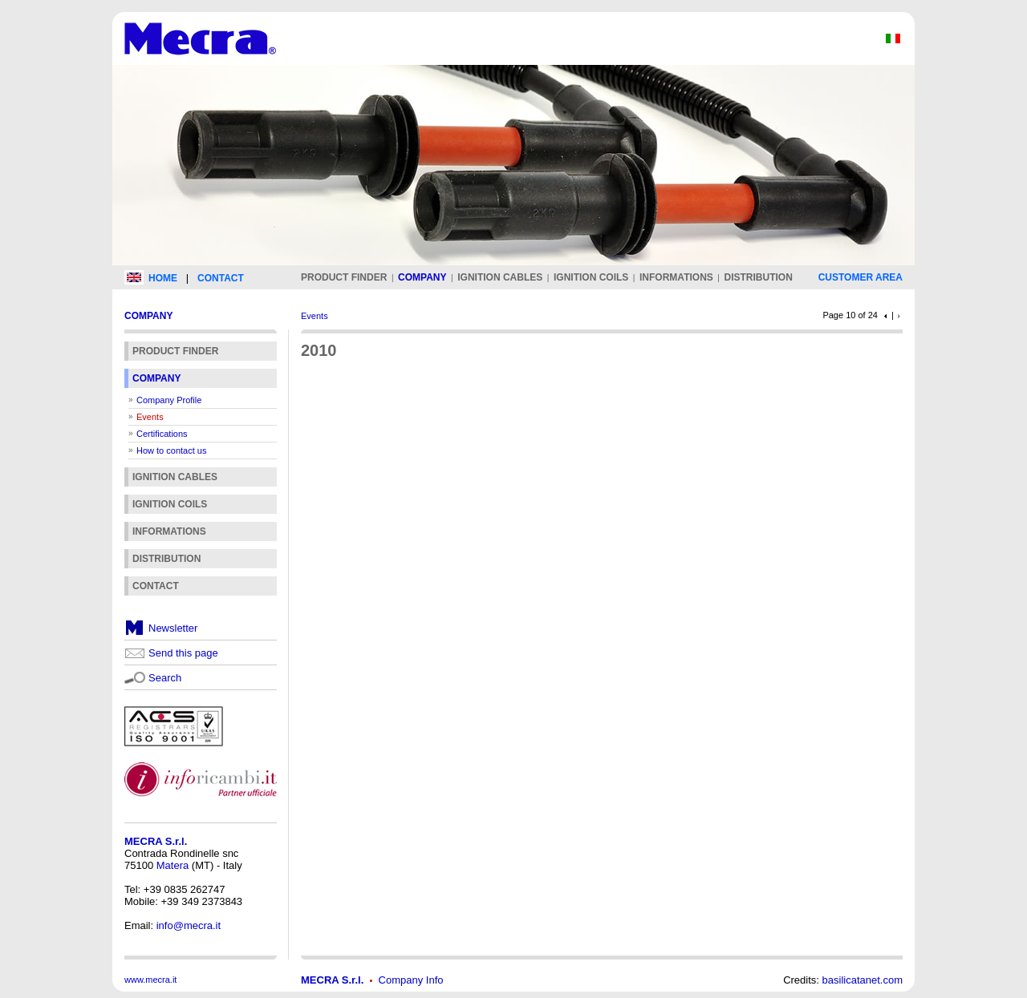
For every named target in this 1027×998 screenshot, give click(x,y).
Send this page (183, 653)
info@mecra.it (188, 925)
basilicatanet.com (862, 980)
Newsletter (172, 628)
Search (164, 678)
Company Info (411, 980)
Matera (172, 865)
